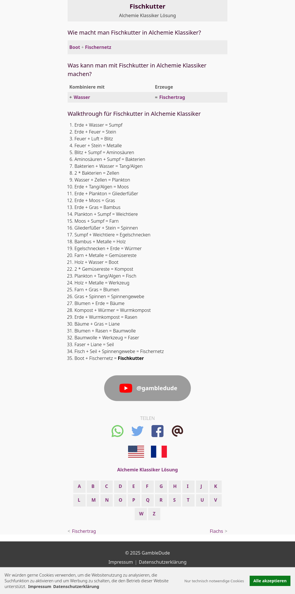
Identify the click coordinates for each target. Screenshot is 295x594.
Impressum (39, 586)
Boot (74, 47)
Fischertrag (172, 97)
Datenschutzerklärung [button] (76, 586)
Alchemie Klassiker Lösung (147, 15)
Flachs (216, 531)
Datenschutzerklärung (163, 562)
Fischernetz (98, 47)
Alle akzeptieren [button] (269, 580)
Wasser (82, 97)
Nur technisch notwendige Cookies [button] (214, 580)
